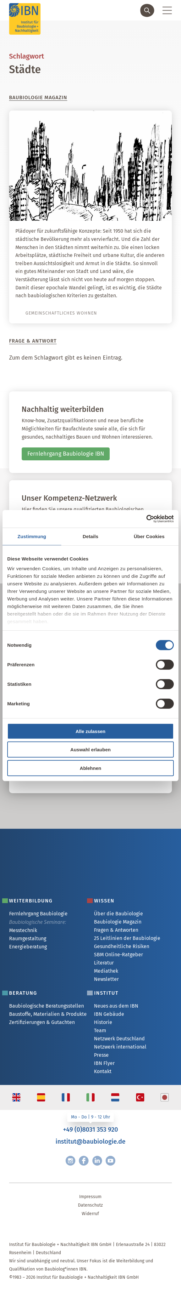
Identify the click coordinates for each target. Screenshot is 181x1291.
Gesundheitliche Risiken (121, 946)
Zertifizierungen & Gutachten (42, 1022)
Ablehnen (90, 768)
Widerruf (90, 1213)
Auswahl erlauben (90, 749)
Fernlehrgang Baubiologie (38, 914)
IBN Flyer (104, 1063)
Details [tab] (90, 536)
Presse (101, 1055)
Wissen (104, 901)
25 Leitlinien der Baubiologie (127, 938)
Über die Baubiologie (118, 914)
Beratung (23, 993)
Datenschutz (90, 1205)
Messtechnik (23, 930)
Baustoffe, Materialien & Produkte (48, 1014)
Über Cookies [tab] (149, 536)
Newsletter (106, 979)
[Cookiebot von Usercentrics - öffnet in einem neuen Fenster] (146, 519)
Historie (103, 1022)
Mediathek (106, 971)
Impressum (90, 1196)
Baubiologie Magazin (117, 922)
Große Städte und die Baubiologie (108, 209)
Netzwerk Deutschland (119, 1039)
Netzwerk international (120, 1047)
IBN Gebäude (109, 1014)
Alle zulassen (90, 731)
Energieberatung (28, 947)
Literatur (104, 963)
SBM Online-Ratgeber (118, 955)
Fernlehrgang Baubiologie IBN (65, 453)
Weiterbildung (31, 901)
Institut (106, 993)
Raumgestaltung (27, 938)
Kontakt (103, 1071)
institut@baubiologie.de (90, 1141)
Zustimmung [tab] (32, 536)
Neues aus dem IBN (116, 1006)
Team (100, 1030)
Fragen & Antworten (116, 930)
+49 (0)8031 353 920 (90, 1129)
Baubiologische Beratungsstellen (46, 1006)
